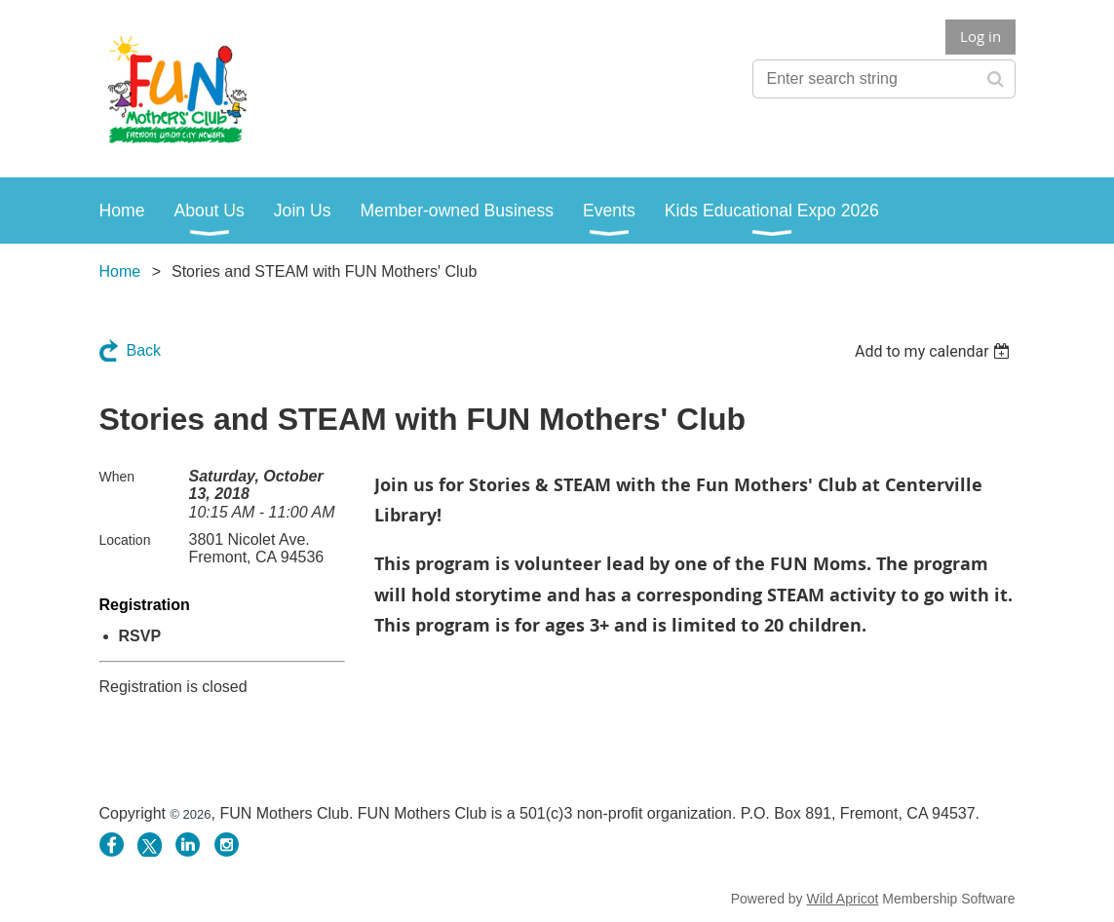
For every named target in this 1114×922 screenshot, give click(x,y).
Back (144, 350)
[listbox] (935, 351)
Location (125, 540)
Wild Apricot (843, 898)
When (117, 476)
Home (120, 271)
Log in (980, 36)
